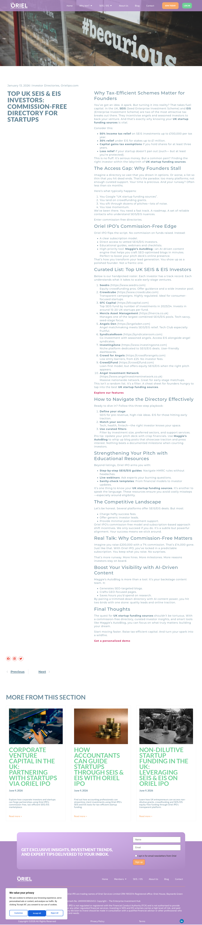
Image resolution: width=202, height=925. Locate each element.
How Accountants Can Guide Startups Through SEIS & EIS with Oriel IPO (99, 766)
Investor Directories (45, 85)
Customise (18, 913)
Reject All (37, 913)
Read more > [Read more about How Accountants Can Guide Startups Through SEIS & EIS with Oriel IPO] (80, 816)
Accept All (54, 913)
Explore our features (109, 392)
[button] (8, 658)
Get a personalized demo (112, 640)
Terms (142, 921)
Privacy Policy (97, 921)
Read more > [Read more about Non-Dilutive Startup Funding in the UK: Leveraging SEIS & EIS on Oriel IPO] (145, 816)
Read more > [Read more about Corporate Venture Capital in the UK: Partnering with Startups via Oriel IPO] (15, 816)
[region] (36, 904)
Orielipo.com (70, 85)
